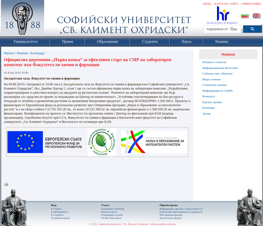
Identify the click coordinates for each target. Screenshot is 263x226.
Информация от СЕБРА (217, 90)
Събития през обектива (217, 73)
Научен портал (109, 211)
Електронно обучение (112, 208)
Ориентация (251, 3)
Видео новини (211, 79)
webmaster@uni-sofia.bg (162, 224)
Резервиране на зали (112, 214)
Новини (22, 53)
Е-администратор (60, 218)
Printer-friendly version (7, 184)
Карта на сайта (226, 3)
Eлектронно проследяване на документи (181, 211)
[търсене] (222, 29)
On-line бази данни (111, 218)
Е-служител (57, 214)
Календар (37, 53)
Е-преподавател (59, 211)
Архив (206, 113)
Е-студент (56, 208)
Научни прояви (212, 102)
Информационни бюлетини (220, 67)
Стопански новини (214, 84)
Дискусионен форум (170, 218)
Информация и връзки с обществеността (181, 208)
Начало (9, 53)
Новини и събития (214, 62)
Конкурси (208, 96)
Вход (207, 3)
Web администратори (171, 214)
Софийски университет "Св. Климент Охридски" (54, 19)
